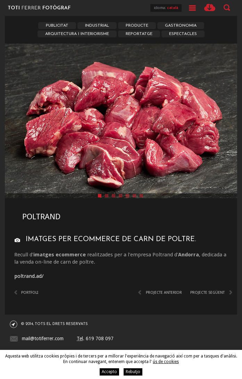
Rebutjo (133, 371)
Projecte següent (207, 292)
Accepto (109, 371)
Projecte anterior (164, 292)
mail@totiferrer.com (43, 338)
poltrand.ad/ (29, 276)
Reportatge (139, 34)
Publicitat (57, 26)
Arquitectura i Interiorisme (77, 34)
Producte (137, 26)
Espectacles (183, 34)
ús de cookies (166, 361)
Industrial (97, 26)
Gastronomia (181, 26)
